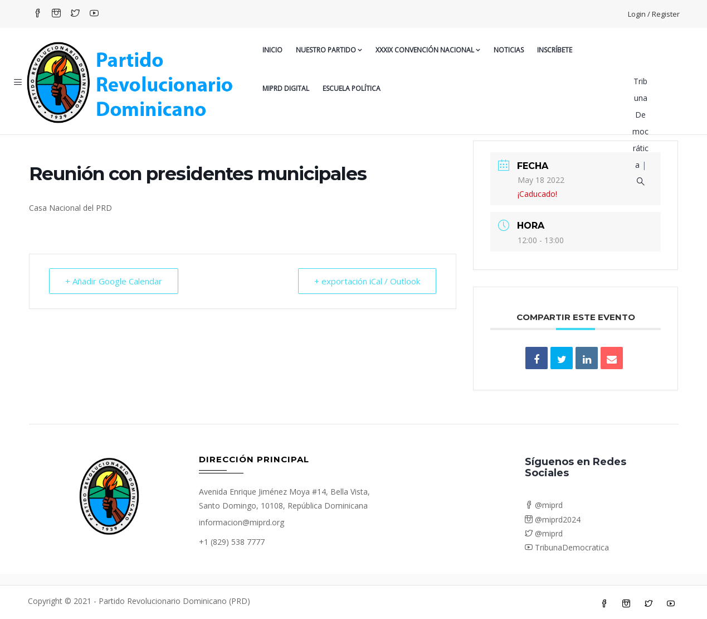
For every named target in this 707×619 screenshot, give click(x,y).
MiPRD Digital (285, 88)
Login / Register (654, 14)
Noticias (509, 50)
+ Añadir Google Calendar (113, 281)
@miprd (544, 505)
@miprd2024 (553, 519)
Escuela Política (352, 88)
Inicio (272, 50)
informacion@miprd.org (241, 522)
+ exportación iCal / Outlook (367, 281)
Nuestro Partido (329, 50)
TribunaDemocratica (567, 547)
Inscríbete (554, 50)
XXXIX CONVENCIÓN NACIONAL (428, 50)
